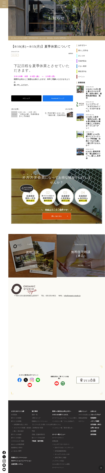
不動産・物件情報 (37, 425)
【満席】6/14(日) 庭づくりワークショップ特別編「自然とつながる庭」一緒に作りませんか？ (94, 128)
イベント (81, 76)
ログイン (81, 405)
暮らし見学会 (83, 50)
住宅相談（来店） (96, 408)
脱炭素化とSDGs (16, 432)
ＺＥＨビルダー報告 (17, 425)
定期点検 (55, 425)
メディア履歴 (94, 405)
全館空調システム (17, 448)
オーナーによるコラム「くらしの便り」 (65, 402)
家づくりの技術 (16, 402)
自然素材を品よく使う (21, 408)
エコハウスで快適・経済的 (22, 412)
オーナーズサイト (58, 422)
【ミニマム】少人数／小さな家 (42, 408)
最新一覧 (35, 399)
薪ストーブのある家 (38, 422)
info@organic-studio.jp (72, 280)
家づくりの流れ (16, 422)
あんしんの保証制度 (17, 428)
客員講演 (93, 402)
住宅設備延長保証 (60, 435)
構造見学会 (82, 71)
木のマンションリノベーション (21, 445)
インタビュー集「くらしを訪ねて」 (63, 405)
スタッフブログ (95, 399)
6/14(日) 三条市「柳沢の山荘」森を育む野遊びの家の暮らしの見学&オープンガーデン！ (94, 115)
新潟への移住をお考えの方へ (61, 395)
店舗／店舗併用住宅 (38, 418)
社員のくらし (56, 408)
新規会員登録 (83, 402)
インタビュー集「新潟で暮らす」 (63, 412)
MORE (32, 250)
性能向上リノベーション (19, 442)
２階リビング (36, 402)
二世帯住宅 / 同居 (37, 412)
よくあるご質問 (16, 435)
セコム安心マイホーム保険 (61, 448)
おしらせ (42, 38)
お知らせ (93, 395)
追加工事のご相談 (60, 442)
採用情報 (93, 418)
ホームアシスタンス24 (62, 438)
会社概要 (93, 415)
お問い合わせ (94, 412)
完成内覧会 (82, 61)
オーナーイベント (58, 451)
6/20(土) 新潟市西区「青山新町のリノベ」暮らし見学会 (93, 140)
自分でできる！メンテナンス (64, 432)
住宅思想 (14, 399)
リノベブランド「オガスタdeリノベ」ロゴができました (93, 103)
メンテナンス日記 (58, 445)
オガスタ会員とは (84, 399)
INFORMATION (33, 38)
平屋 (33, 415)
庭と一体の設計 (19, 415)
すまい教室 (82, 66)
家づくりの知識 (16, 418)
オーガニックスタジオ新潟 (19, 38)
